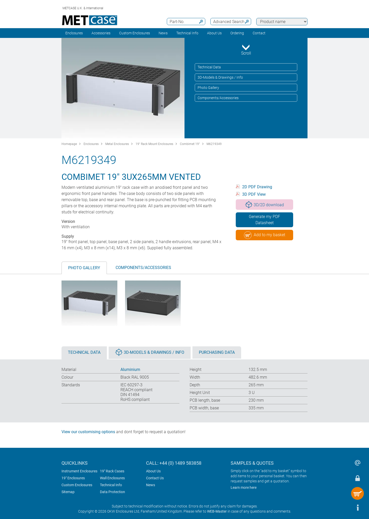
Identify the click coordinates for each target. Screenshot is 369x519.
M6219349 (214, 144)
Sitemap (68, 492)
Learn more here (244, 487)
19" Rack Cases (112, 471)
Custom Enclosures (134, 33)
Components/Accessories (218, 98)
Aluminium (130, 369)
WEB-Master (217, 511)
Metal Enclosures (117, 144)
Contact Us (155, 478)
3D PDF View (254, 194)
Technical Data (209, 67)
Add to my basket (264, 235)
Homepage (69, 144)
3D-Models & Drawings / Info (220, 77)
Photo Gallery (208, 88)
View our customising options (88, 431)
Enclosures (74, 33)
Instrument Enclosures (79, 471)
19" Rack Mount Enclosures (154, 144)
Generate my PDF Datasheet (264, 219)
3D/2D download (264, 205)
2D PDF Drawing (257, 186)
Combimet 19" (190, 144)
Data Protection (112, 492)
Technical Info (111, 485)
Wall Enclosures (112, 478)
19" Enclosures (73, 478)
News (163, 33)
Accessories (100, 33)
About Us (153, 471)
